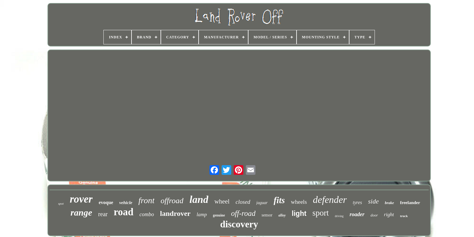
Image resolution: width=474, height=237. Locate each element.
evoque (106, 202)
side (373, 201)
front (146, 200)
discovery (239, 224)
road (123, 212)
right (389, 214)
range (81, 212)
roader (357, 214)
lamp (201, 214)
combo (146, 214)
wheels (299, 202)
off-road (243, 213)
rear (103, 214)
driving (339, 216)
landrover (175, 213)
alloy (282, 215)
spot (60, 203)
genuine (219, 215)
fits (279, 200)
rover (81, 199)
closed (242, 202)
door (374, 215)
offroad (172, 200)
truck (404, 216)
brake (389, 202)
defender (330, 199)
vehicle (125, 202)
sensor (266, 215)
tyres (357, 202)
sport (321, 212)
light (299, 213)
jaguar (262, 202)
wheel (221, 201)
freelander (410, 202)
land (199, 199)
